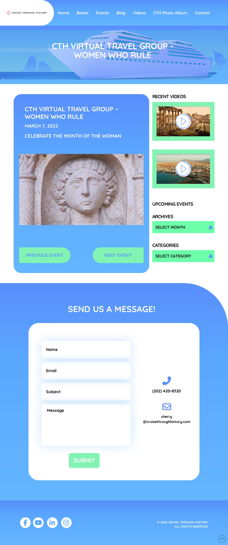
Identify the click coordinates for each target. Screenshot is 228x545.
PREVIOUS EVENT (44, 255)
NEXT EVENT (118, 255)
